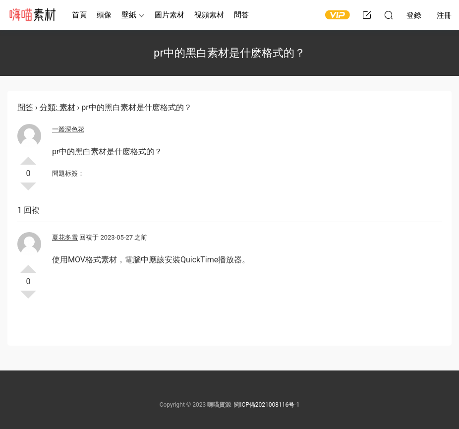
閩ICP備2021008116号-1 (266, 404)
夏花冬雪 (65, 237)
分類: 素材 (57, 107)
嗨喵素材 (32, 15)
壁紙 (128, 14)
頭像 (104, 14)
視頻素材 (209, 14)
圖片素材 (169, 14)
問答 (241, 14)
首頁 (79, 14)
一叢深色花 (68, 129)
